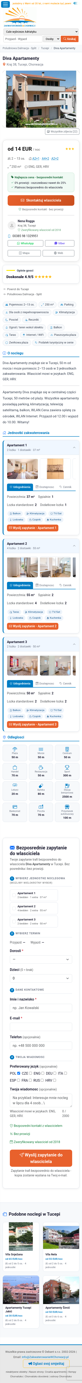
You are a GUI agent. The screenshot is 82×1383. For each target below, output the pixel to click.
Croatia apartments (55, 1371)
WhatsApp (25, 243)
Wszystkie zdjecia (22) (62, 131)
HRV (50, 1080)
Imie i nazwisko (23, 999)
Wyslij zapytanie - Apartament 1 (32, 528)
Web (58, 253)
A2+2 (55, 158)
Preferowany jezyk (33, 1066)
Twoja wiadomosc (33, 1089)
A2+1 (36, 158)
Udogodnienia (20, 487)
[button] (41, 274)
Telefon (25, 1037)
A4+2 (45, 158)
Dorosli (16, 951)
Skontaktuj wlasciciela (41, 200)
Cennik (65, 487)
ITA (62, 1073)
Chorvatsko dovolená (36, 1376)
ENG (39, 1073)
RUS (38, 1080)
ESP (15, 1080)
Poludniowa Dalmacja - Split (19, 48)
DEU (51, 1073)
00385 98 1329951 (23, 236)
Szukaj (69, 39)
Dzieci (21, 970)
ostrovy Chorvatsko (61, 1376)
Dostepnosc (45, 487)
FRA (27, 1080)
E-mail (16, 1018)
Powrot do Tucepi (16, 289)
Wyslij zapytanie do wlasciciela (41, 1158)
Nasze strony (36, 1371)
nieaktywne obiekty (16, 1371)
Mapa (24, 253)
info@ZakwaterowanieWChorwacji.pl (45, 1357)
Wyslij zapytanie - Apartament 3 (32, 724)
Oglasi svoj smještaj (46, 1364)
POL (15, 1073)
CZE (27, 1073)
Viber (59, 243)
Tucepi (45, 48)
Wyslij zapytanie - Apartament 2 (32, 626)
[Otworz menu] (5, 4)
